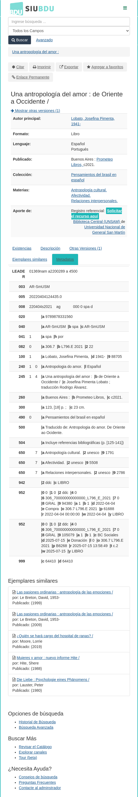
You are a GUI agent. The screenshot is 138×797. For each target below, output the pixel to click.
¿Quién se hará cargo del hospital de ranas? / (55, 636)
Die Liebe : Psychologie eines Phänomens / (53, 679)
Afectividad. (81, 195)
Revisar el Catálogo (35, 747)
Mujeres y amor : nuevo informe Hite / (48, 658)
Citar (20, 67)
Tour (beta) (28, 757)
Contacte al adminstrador (40, 788)
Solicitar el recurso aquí (96, 213)
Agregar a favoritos (107, 67)
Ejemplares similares (29, 259)
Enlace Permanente (32, 77)
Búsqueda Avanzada (36, 727)
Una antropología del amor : (35, 52)
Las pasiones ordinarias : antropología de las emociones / (65, 592)
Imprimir (44, 67)
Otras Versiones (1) (85, 248)
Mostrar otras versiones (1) (35, 110)
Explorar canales (33, 752)
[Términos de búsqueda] (69, 21)
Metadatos (65, 259)
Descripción (50, 248)
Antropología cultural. (89, 190)
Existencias (21, 248)
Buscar (20, 40)
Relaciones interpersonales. (94, 201)
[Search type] (69, 30)
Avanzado (44, 40)
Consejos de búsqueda (38, 777)
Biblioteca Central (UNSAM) (97, 221)
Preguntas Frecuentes (37, 782)
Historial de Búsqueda (37, 722)
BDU (15, 8)
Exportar (71, 67)
